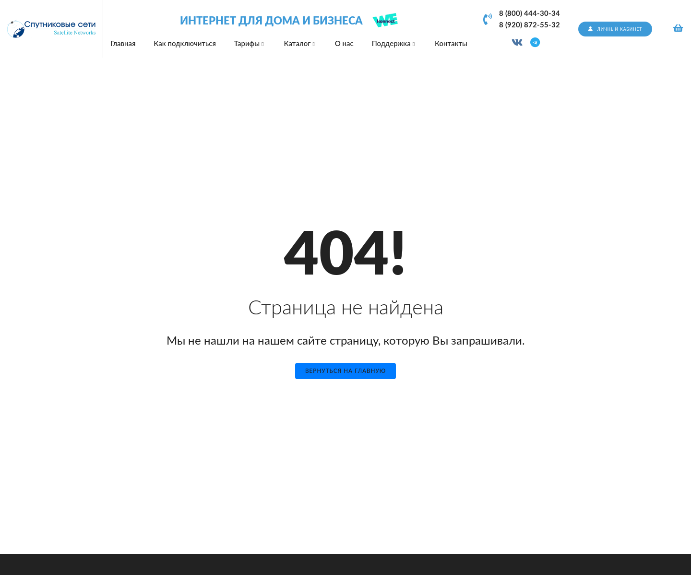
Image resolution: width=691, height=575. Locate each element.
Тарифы (250, 43)
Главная (122, 43)
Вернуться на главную (345, 371)
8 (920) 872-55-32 (529, 25)
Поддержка (394, 43)
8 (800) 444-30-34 (529, 13)
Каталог (300, 43)
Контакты (451, 43)
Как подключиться (185, 43)
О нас (344, 43)
